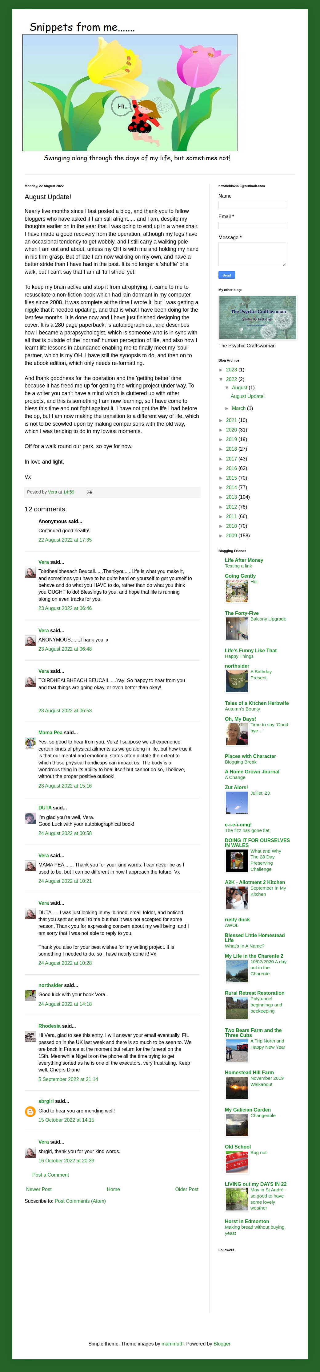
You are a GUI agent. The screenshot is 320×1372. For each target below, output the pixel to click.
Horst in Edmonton (247, 1221)
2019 (232, 439)
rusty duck (237, 919)
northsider (51, 985)
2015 (232, 478)
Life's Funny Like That (251, 650)
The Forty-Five (242, 613)
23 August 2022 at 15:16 (65, 785)
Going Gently (240, 576)
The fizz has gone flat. (248, 830)
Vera (43, 562)
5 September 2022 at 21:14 (68, 1079)
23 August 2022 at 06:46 (65, 608)
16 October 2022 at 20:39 (66, 1160)
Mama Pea (50, 732)
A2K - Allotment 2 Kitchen (255, 882)
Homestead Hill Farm (249, 1072)
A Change (235, 777)
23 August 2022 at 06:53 (65, 710)
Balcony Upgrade (268, 618)
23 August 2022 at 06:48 (65, 649)
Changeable (263, 1115)
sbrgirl (46, 1101)
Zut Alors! (236, 787)
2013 (232, 497)
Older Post (186, 1189)
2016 (232, 468)
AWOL (231, 925)
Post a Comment (50, 1174)
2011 (232, 516)
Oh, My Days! (240, 719)
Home (113, 1189)
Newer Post (39, 1189)
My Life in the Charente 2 (254, 956)
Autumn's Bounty (242, 708)
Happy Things (239, 656)
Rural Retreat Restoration (255, 993)
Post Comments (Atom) (80, 1201)
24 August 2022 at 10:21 (65, 881)
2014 (232, 487)
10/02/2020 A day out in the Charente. (268, 968)
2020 (232, 429)
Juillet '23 (260, 793)
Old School (238, 1146)
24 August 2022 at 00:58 (65, 833)
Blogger (222, 1343)
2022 (232, 379)
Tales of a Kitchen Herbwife (257, 703)
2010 (232, 526)
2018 (232, 449)
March (239, 408)
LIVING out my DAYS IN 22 (255, 1184)
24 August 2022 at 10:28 (65, 963)
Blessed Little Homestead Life (255, 938)
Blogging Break (241, 761)
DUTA (45, 807)
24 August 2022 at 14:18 (65, 1004)
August (240, 387)
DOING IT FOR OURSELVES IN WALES (257, 843)
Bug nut (258, 1152)
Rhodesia (49, 1026)
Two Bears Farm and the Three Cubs (253, 1033)
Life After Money (244, 560)
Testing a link (238, 565)
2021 (232, 420)
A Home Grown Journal (252, 771)
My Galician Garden (248, 1109)
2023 (232, 369)
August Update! (248, 396)
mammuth (172, 1343)
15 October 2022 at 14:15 (66, 1120)
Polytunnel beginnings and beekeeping (266, 1005)
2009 (232, 535)
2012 (232, 507)
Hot (254, 581)
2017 (232, 458)
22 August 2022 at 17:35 (65, 540)
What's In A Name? (245, 945)
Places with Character (250, 756)
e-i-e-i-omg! (238, 824)
